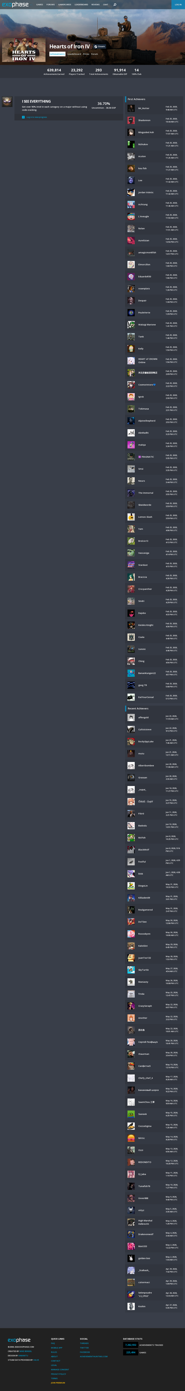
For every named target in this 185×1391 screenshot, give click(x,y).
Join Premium (58, 1382)
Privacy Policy (58, 1374)
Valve (36, 1360)
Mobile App (56, 1347)
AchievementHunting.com (94, 1356)
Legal (54, 1365)
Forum (94, 54)
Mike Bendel (26, 1351)
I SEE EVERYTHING (36, 101)
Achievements (57, 54)
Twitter (84, 1347)
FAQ (53, 1343)
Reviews (96, 4)
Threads (84, 1343)
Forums (51, 4)
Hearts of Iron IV (69, 46)
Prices (86, 54)
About (54, 1356)
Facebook (85, 1352)
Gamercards (64, 4)
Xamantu (23, 1355)
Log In (178, 4)
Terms (54, 1378)
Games (39, 4)
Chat (105, 4)
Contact (55, 1360)
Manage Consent (60, 1369)
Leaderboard (81, 4)
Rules (54, 1352)
